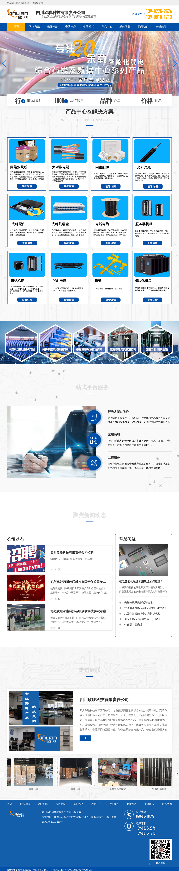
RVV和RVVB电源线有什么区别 (142, 619)
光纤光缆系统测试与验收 (138, 602)
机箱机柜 (88, 26)
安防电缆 (70, 26)
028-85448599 (145, 816)
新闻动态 (143, 26)
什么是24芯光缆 (133, 624)
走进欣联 (161, 26)
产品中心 (106, 26)
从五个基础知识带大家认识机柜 (142, 613)
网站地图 (167, 804)
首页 (16, 26)
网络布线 (34, 26)
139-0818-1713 (146, 833)
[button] (4, 63)
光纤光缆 (52, 26)
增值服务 (124, 26)
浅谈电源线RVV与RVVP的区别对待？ (145, 608)
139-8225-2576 (146, 828)
